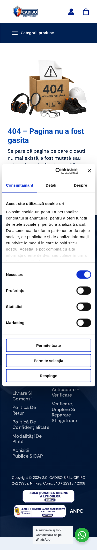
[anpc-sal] (40, 507)
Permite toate (48, 345)
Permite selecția (48, 360)
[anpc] (48, 492)
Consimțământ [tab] (19, 185)
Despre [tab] (80, 185)
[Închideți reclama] (89, 171)
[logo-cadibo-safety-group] (25, 7)
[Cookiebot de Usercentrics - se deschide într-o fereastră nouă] (58, 170)
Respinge (48, 375)
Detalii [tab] (51, 185)
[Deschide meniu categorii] (48, 33)
